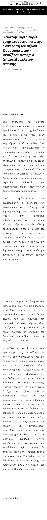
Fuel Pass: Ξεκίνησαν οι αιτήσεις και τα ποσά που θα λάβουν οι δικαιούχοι (23, 10)
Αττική (12, 27)
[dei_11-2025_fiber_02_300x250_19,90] (23, 297)
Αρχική (5, 27)
